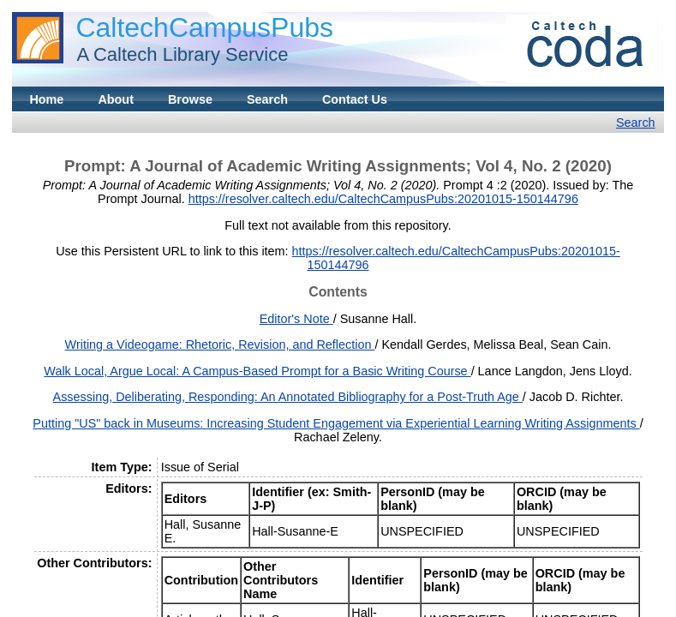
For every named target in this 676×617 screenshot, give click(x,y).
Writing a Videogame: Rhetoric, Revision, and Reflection (220, 344)
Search (267, 99)
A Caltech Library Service (177, 54)
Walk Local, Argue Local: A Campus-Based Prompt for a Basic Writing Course (257, 371)
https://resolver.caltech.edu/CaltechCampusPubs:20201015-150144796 (383, 199)
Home (46, 99)
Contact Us (354, 99)
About (116, 99)
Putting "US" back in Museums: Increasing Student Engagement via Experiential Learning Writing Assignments (336, 423)
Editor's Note (296, 319)
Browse (190, 99)
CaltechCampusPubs (204, 27)
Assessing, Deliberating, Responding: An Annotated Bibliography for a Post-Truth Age (288, 397)
